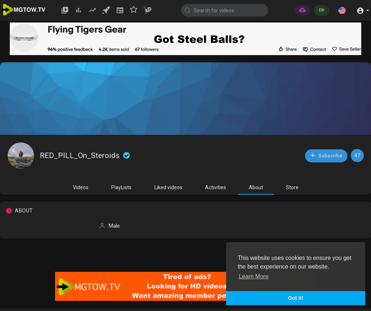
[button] (342, 10)
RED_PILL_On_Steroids (85, 155)
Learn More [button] (253, 276)
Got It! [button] (295, 298)
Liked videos (168, 187)
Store (292, 187)
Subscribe (326, 155)
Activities (215, 187)
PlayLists (121, 187)
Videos (80, 187)
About (256, 187)
